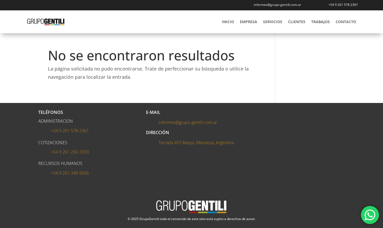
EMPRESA (248, 21)
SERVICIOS (272, 21)
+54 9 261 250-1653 (70, 152)
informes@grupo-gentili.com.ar (277, 4)
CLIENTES (296, 21)
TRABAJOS (320, 21)
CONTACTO (346, 21)
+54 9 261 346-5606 (70, 173)
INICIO (228, 21)
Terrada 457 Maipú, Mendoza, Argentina (196, 143)
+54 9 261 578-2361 (343, 4)
